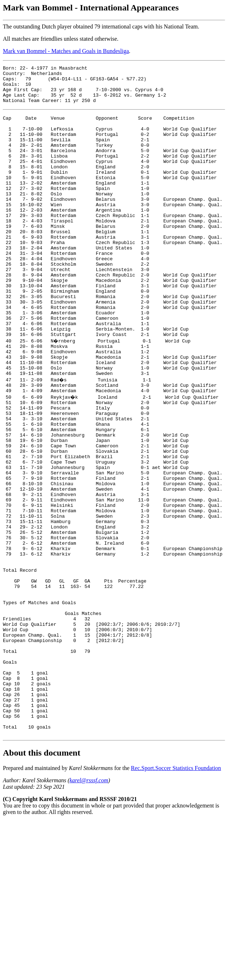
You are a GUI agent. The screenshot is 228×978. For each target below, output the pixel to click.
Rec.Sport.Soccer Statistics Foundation (176, 896)
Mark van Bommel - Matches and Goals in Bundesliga (66, 51)
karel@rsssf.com (89, 908)
